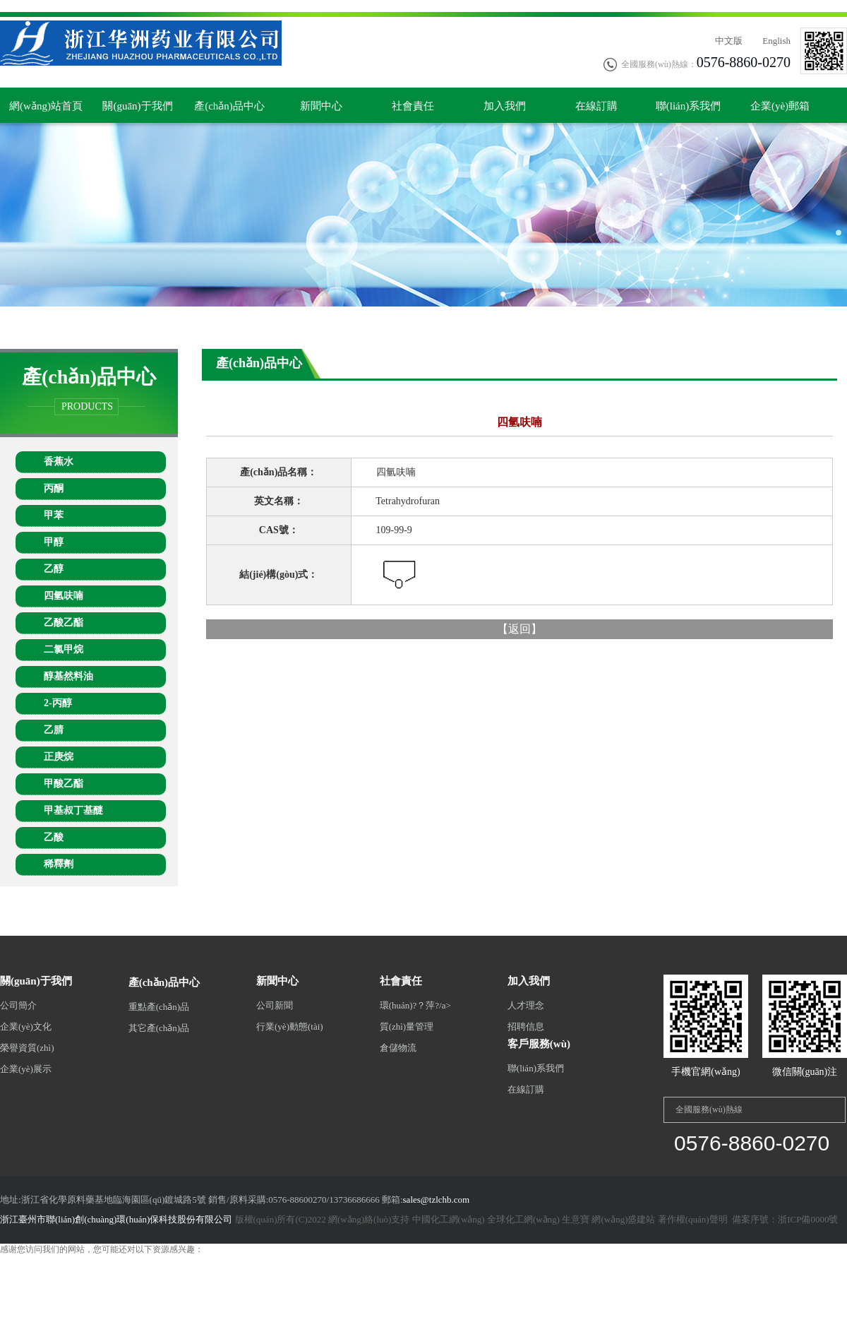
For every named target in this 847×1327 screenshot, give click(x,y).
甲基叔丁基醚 (73, 810)
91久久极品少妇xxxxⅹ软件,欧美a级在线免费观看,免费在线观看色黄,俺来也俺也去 (179, 1285)
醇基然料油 (68, 676)
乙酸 (54, 837)
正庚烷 (58, 756)
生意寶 (575, 1219)
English (776, 40)
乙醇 (54, 569)
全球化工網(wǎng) (523, 1219)
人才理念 (525, 1005)
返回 (519, 629)
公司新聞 (274, 1005)
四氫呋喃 (63, 595)
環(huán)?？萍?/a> (415, 1005)
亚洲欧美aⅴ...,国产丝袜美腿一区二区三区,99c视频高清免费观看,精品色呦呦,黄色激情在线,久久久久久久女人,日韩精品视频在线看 (240, 6)
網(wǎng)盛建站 (623, 1219)
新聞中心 (321, 106)
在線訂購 (596, 106)
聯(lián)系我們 (688, 106)
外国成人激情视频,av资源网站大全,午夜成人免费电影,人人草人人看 (125, 1273)
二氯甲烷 (63, 649)
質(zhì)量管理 (407, 1026)
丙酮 (54, 488)
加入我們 (504, 106)
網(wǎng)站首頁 (46, 106)
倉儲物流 (398, 1047)
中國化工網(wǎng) (448, 1219)
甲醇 (54, 542)
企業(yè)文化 (26, 1026)
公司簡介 (18, 1005)
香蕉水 (58, 461)
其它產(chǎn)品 (158, 1028)
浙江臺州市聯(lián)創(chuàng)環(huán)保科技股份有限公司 (116, 1219)
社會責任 (413, 106)
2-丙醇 (58, 703)
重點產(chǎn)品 (158, 1006)
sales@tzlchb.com (436, 1199)
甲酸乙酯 (63, 783)
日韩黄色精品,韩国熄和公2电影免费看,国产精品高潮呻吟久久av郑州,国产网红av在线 (410, 1273)
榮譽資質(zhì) (27, 1047)
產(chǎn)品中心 (229, 106)
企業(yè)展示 (26, 1069)
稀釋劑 (58, 864)
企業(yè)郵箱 (780, 106)
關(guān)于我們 (137, 106)
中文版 (729, 40)
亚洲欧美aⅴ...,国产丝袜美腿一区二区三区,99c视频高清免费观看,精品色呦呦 (140, 1261)
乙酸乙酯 (63, 622)
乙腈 (54, 730)
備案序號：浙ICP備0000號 (784, 1219)
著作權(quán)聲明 (693, 1219)
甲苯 (54, 515)
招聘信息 (525, 1026)
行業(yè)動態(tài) (289, 1026)
